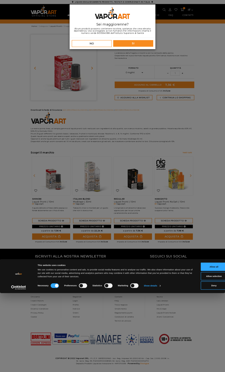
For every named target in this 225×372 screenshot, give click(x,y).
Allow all (201, 345)
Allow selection (201, 355)
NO (92, 43)
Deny (201, 364)
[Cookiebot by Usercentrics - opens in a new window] (18, 366)
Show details (150, 364)
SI (133, 43)
